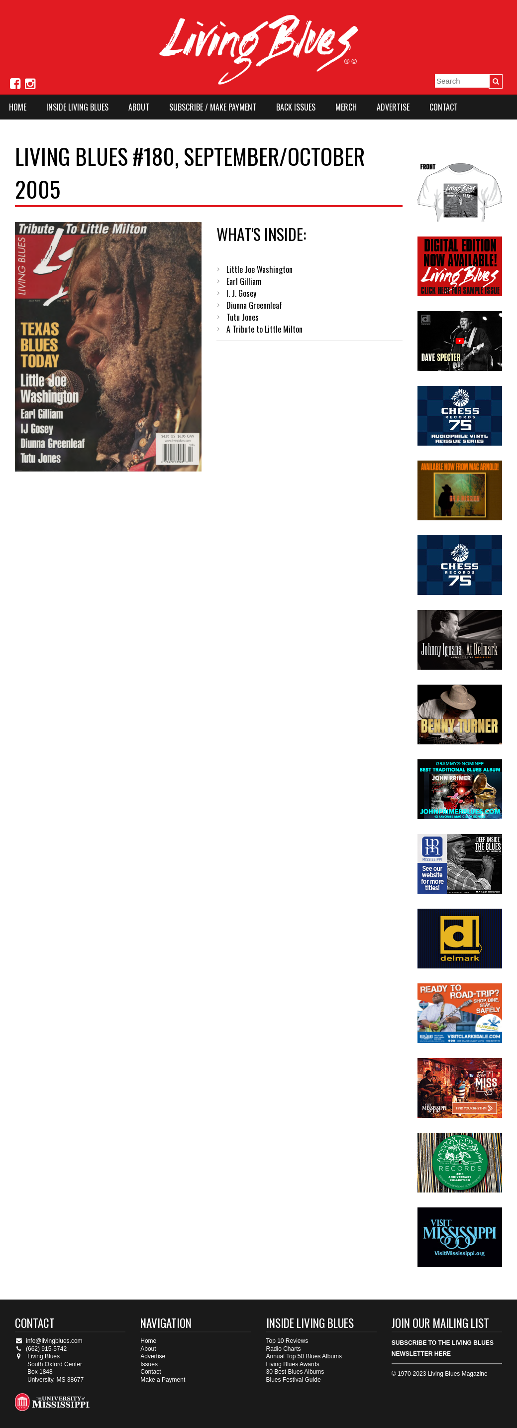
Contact (443, 107)
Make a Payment (162, 1379)
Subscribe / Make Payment (212, 107)
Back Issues (295, 107)
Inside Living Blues (77, 107)
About (138, 107)
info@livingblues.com (49, 1340)
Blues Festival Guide (293, 1379)
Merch (346, 107)
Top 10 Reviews (287, 1340)
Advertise (393, 107)
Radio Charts (283, 1348)
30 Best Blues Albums (295, 1371)
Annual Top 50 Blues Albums (304, 1356)
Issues (149, 1364)
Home (17, 107)
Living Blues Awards (292, 1364)
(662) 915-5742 (41, 1348)
